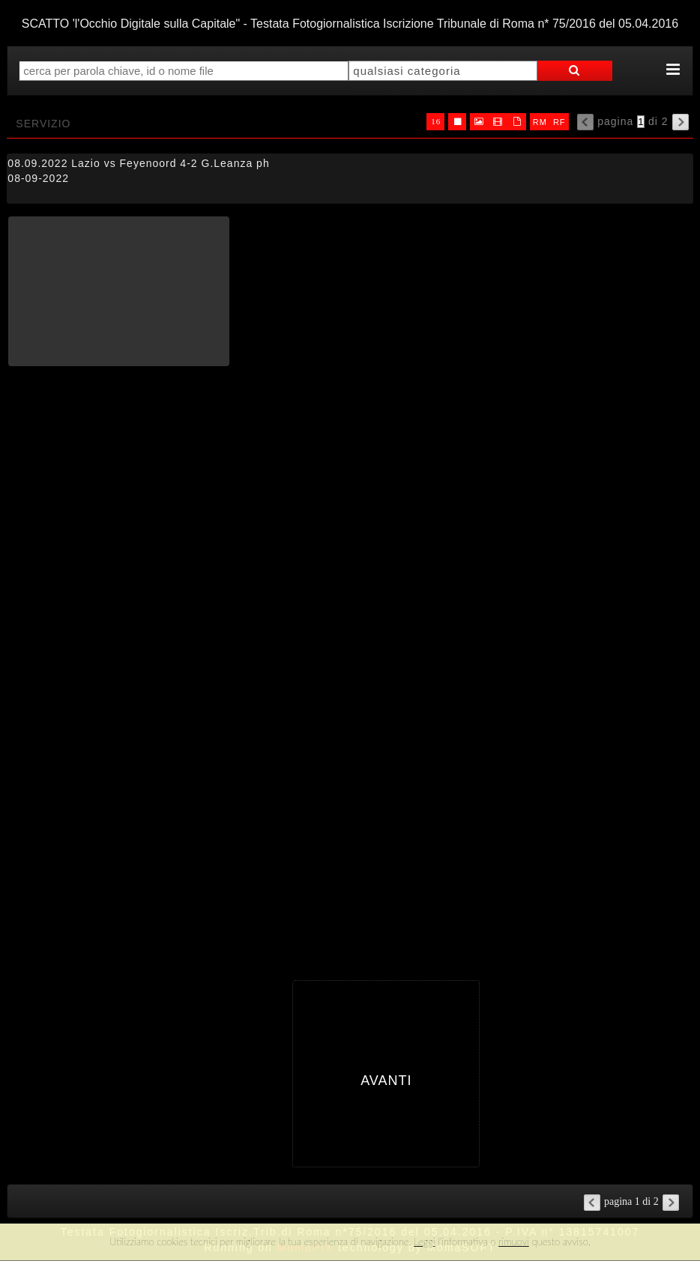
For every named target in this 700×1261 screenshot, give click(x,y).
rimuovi (513, 1242)
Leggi (424, 1242)
